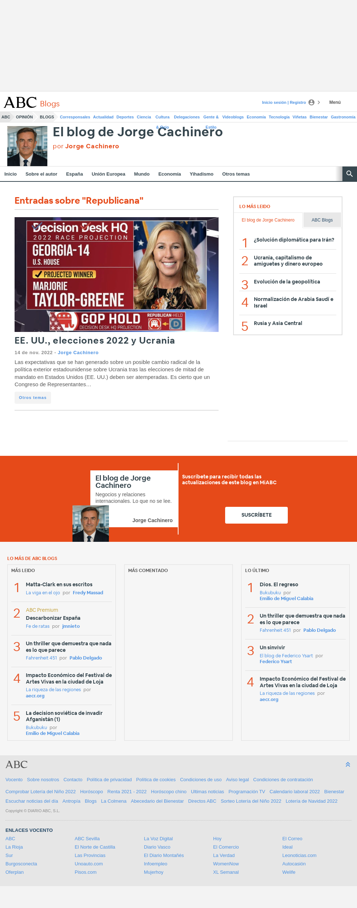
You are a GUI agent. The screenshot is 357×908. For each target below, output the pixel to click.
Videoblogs (233, 117)
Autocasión (294, 863)
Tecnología (279, 117)
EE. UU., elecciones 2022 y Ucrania (95, 340)
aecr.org (35, 696)
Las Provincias (90, 855)
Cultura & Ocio (163, 118)
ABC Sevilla (87, 838)
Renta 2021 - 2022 (127, 791)
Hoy (217, 838)
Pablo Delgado (86, 658)
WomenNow (226, 863)
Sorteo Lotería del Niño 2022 (251, 801)
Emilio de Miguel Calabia (52, 733)
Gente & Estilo (211, 118)
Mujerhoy (153, 872)
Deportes (125, 117)
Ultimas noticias (207, 791)
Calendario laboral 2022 (295, 791)
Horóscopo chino (169, 791)
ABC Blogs (322, 220)
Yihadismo (201, 174)
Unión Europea (108, 174)
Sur (9, 855)
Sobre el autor (41, 174)
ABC (5, 117)
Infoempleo (155, 863)
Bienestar (319, 117)
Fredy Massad (88, 593)
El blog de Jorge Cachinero (138, 132)
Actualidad (103, 117)
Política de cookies (156, 779)
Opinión (24, 117)
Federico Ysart (276, 662)
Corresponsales (75, 117)
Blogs (47, 117)
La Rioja (14, 847)
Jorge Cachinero (78, 352)
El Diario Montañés (164, 855)
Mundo (142, 174)
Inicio (10, 174)
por (86, 146)
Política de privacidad (109, 779)
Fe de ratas (38, 626)
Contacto (72, 779)
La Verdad (224, 855)
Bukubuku (36, 727)
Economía (256, 117)
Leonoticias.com (299, 855)
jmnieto (71, 626)
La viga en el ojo (43, 593)
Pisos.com (86, 872)
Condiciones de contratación (283, 779)
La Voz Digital (158, 838)
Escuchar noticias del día (31, 801)
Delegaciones (187, 117)
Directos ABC (202, 801)
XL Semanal (226, 872)
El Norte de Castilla (95, 847)
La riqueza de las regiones (53, 690)
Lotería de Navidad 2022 (311, 801)
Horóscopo (91, 791)
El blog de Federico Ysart (286, 656)
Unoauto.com (89, 863)
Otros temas (236, 174)
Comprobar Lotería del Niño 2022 (40, 791)
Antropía (72, 801)
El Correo (292, 838)
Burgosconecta (21, 863)
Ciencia (144, 117)
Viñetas (300, 117)
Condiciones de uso (200, 779)
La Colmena (113, 801)
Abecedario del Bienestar (157, 801)
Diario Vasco (157, 847)
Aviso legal (237, 779)
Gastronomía (343, 117)
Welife (288, 872)
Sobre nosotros (43, 779)
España (74, 174)
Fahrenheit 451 (41, 658)
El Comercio (226, 847)
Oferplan (14, 872)
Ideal (287, 847)
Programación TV (246, 791)
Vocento (14, 779)
